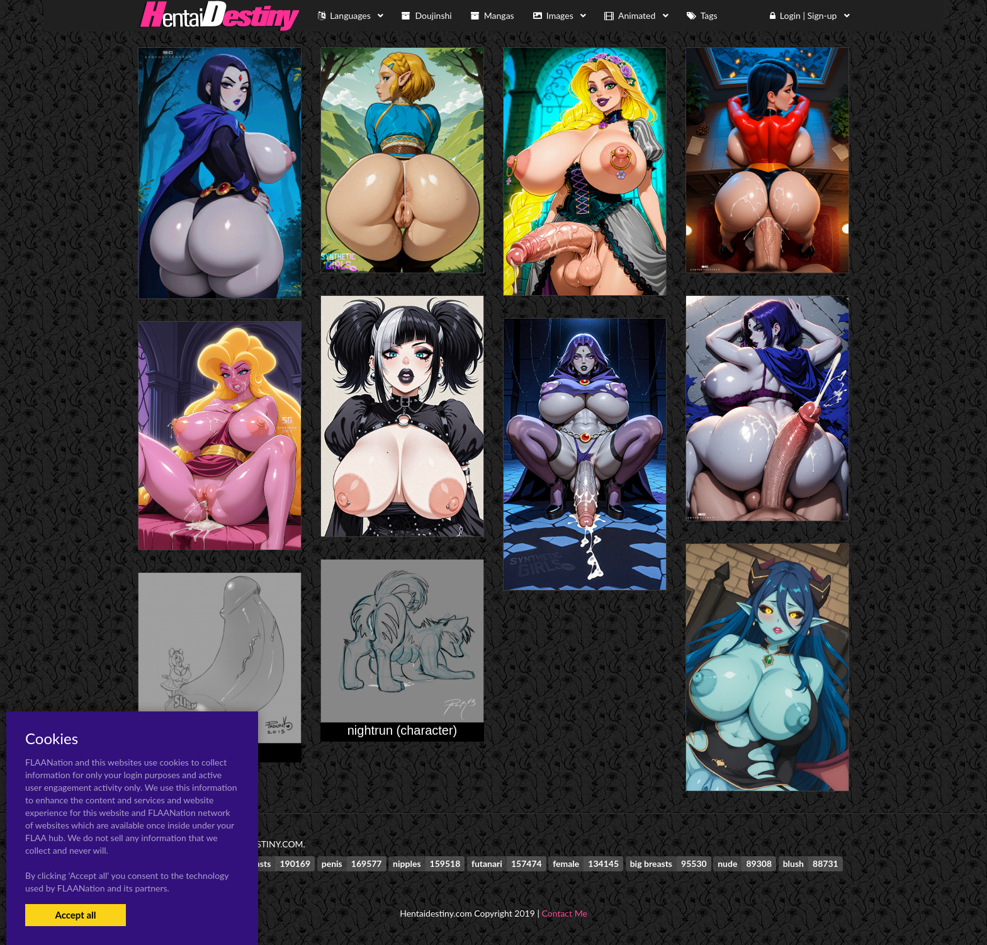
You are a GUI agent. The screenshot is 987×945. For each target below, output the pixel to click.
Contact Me (564, 913)
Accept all (75, 914)
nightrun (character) (402, 730)
